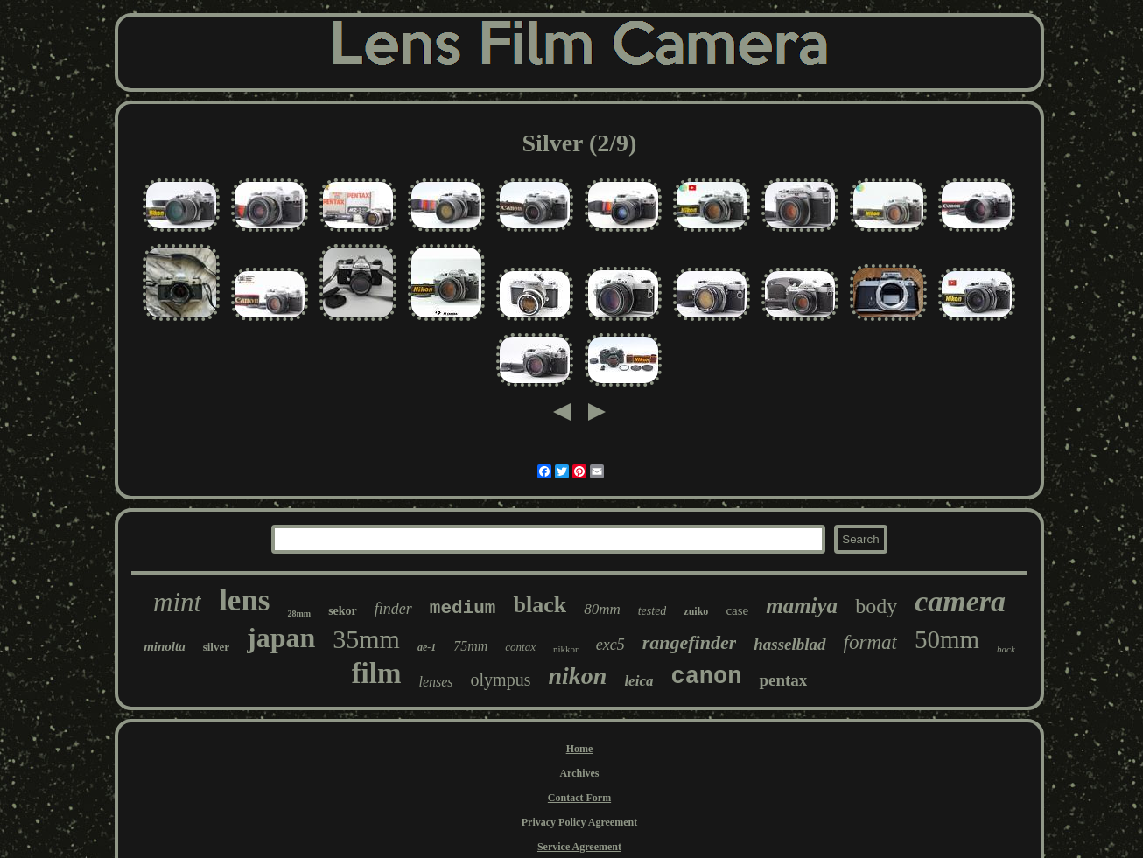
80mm (602, 609)
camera (960, 601)
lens (244, 600)
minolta (165, 646)
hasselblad (789, 644)
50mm (947, 639)
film (377, 673)
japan (281, 637)
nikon (577, 675)
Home (579, 749)
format (870, 642)
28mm (299, 613)
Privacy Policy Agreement (579, 822)
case (737, 610)
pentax (783, 680)
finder (393, 608)
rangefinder (689, 642)
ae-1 (426, 647)
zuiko (696, 611)
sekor (342, 610)
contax (520, 646)
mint (177, 602)
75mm (470, 645)
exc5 (610, 644)
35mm (366, 638)
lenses (435, 681)
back (1006, 649)
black (539, 604)
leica (638, 681)
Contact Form (579, 798)
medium (463, 608)
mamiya (802, 605)
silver (216, 646)
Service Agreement (579, 847)
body (876, 606)
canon (705, 677)
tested (652, 610)
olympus (501, 679)
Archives (579, 773)
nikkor (566, 649)
